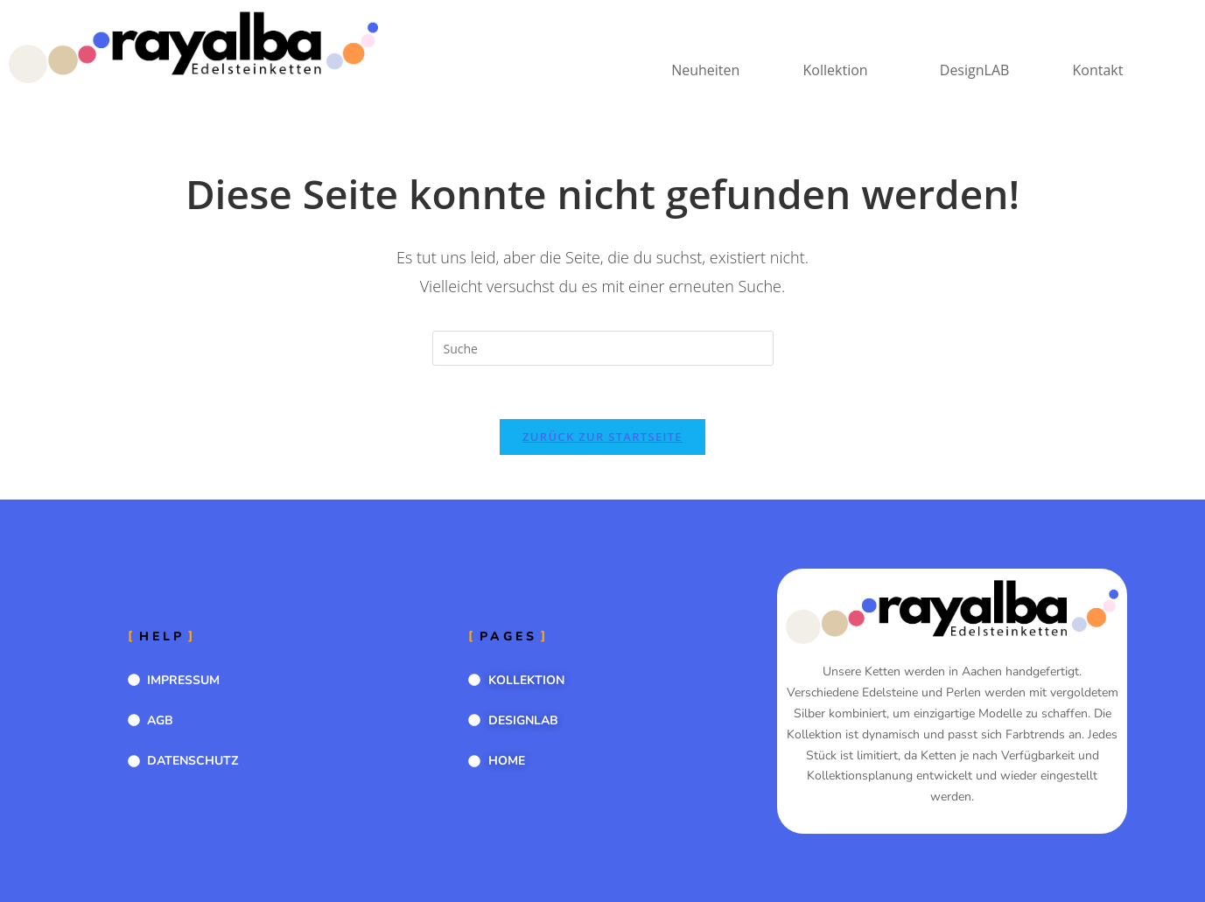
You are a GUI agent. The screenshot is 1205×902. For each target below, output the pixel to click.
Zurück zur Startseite (602, 436)
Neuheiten (703, 70)
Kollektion (833, 70)
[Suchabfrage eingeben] (603, 348)
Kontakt (1097, 70)
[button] (837, 70)
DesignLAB (974, 70)
